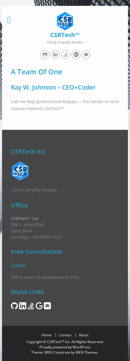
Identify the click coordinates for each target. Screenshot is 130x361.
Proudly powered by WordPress (65, 347)
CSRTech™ (64, 35)
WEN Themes (87, 352)
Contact (18, 265)
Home (46, 335)
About (84, 335)
